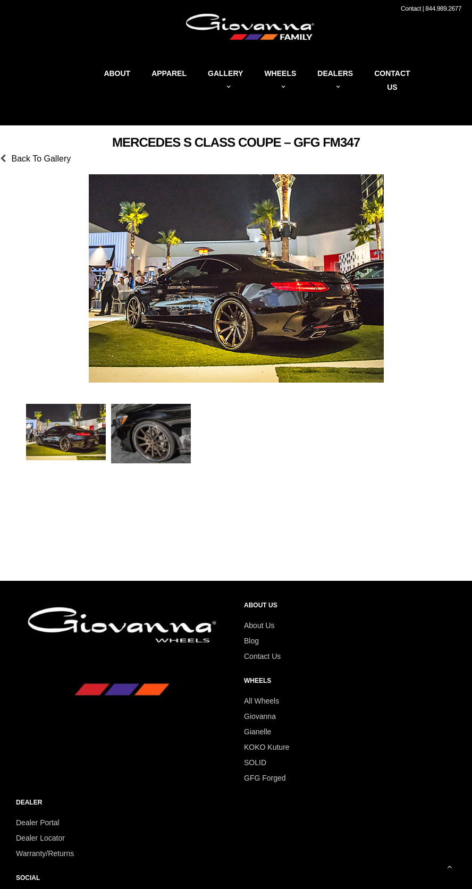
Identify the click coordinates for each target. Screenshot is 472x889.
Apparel (169, 73)
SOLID (255, 762)
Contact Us (262, 656)
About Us (259, 625)
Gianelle (257, 731)
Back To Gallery (41, 158)
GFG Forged (265, 778)
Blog (251, 641)
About (117, 73)
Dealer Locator (40, 838)
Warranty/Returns (45, 853)
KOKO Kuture (267, 747)
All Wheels (261, 701)
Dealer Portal (38, 822)
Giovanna (260, 716)
